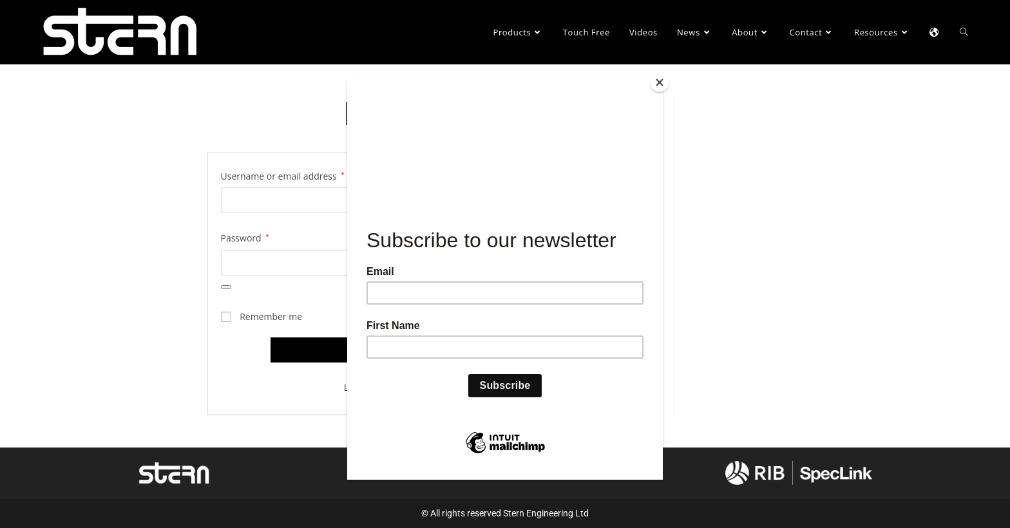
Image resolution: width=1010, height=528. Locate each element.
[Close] (659, 82)
